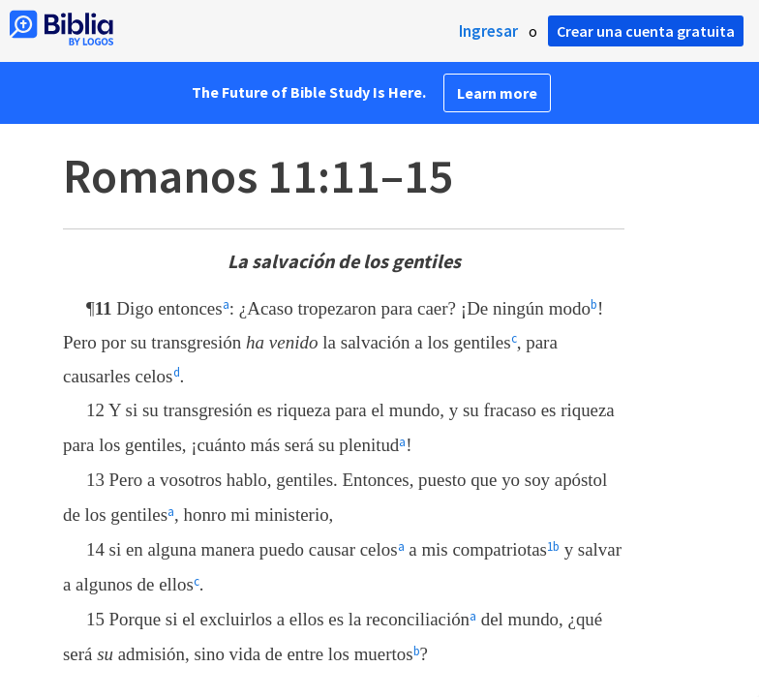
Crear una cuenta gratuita (646, 31)
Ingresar (488, 31)
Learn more (497, 93)
